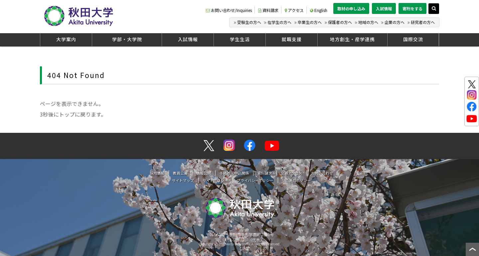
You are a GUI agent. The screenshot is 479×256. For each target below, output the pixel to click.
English (318, 10)
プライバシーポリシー (255, 180)
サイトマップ (183, 180)
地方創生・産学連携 (352, 39)
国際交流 (413, 39)
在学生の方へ (279, 22)
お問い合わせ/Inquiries (229, 10)
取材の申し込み (351, 8)
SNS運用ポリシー (296, 180)
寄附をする (412, 8)
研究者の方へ (423, 22)
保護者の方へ (340, 22)
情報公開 (203, 173)
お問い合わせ (322, 173)
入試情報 (384, 8)
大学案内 (66, 39)
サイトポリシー (215, 180)
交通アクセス (291, 173)
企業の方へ (394, 22)
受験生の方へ (249, 22)
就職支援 (292, 39)
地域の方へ (368, 22)
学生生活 (240, 39)
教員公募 (180, 173)
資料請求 (268, 10)
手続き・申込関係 (234, 173)
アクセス (294, 10)
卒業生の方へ (310, 22)
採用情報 (157, 173)
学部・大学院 (127, 39)
